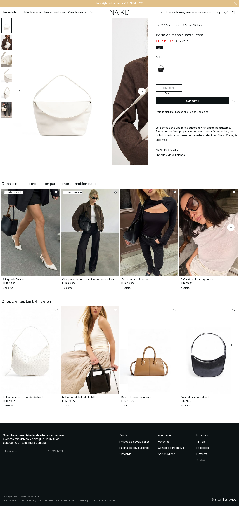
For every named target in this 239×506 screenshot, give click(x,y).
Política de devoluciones (134, 441)
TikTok (200, 441)
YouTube (201, 460)
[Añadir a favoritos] (234, 100)
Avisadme (192, 100)
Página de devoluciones (134, 447)
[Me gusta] (226, 12)
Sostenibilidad (166, 454)
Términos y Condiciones (13, 500)
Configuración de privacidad (103, 500)
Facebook (202, 447)
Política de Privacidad (65, 500)
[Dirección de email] (24, 451)
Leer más (161, 139)
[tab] (6, 25)
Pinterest (201, 454)
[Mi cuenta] (218, 12)
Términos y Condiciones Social (39, 500)
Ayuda (123, 435)
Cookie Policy (82, 500)
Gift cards (125, 454)
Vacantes (163, 441)
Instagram (202, 435)
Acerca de (164, 435)
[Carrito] (233, 12)
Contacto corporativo (171, 447)
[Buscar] (186, 12)
